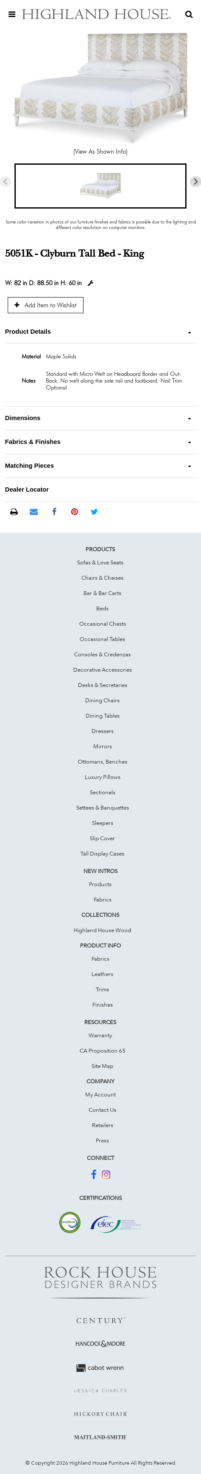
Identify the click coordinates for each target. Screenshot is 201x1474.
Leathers (102, 973)
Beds (102, 608)
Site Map (102, 1065)
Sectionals (102, 792)
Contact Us (102, 1109)
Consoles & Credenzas (102, 654)
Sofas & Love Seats (100, 562)
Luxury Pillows (103, 776)
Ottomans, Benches (102, 761)
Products (100, 884)
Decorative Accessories (102, 669)
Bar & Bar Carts (102, 593)
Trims (102, 989)
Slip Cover (102, 838)
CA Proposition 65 (103, 1050)
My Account (100, 1094)
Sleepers (102, 822)
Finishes (102, 1004)
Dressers (103, 730)
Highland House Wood (102, 930)
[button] (100, 186)
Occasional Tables (102, 638)
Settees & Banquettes (102, 807)
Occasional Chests (102, 623)
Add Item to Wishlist (45, 305)
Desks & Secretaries (102, 684)
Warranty (100, 1035)
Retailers (102, 1125)
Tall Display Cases (102, 853)
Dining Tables (103, 715)
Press (102, 1140)
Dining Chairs (102, 700)
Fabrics (103, 899)
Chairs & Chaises (102, 577)
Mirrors (102, 746)
